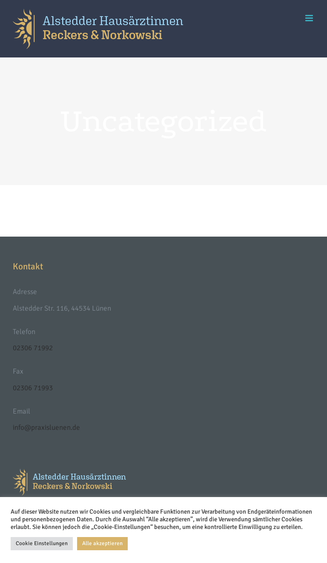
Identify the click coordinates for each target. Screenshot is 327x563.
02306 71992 (33, 347)
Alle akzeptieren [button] (102, 543)
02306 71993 (33, 387)
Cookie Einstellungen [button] (42, 543)
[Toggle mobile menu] (309, 18)
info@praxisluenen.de (46, 427)
